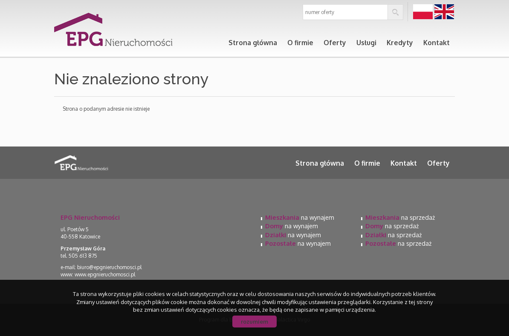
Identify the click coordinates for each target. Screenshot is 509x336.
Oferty (335, 42)
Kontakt (436, 42)
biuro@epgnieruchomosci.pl (109, 267)
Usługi (366, 42)
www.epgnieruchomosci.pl (105, 274)
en (444, 12)
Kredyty (400, 42)
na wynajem (299, 217)
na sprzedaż (400, 217)
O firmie (300, 42)
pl (423, 12)
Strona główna (252, 42)
